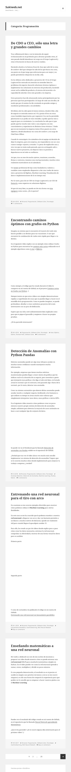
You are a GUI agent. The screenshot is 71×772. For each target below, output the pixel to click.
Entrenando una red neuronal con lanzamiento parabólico (33, 615)
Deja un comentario (19, 629)
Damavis (14, 183)
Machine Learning (44, 476)
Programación (32, 201)
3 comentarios (41, 334)
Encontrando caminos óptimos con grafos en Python (35, 222)
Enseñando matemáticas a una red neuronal (32, 648)
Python (13, 334)
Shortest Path (20, 334)
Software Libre (41, 201)
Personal (24, 201)
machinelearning (31, 627)
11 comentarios (17, 203)
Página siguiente (63, 756)
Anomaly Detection (17, 476)
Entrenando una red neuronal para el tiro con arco (35, 496)
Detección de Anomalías (30, 476)
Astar (51, 332)
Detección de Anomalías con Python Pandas (33, 353)
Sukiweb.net (13, 7)
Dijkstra (39, 249)
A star (32, 249)
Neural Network (46, 627)
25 (42, 756)
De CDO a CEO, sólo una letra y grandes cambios (34, 45)
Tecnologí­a (50, 201)
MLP (39, 627)
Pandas (53, 476)
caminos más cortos (40, 246)
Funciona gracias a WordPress (20, 768)
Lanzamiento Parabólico (18, 627)
